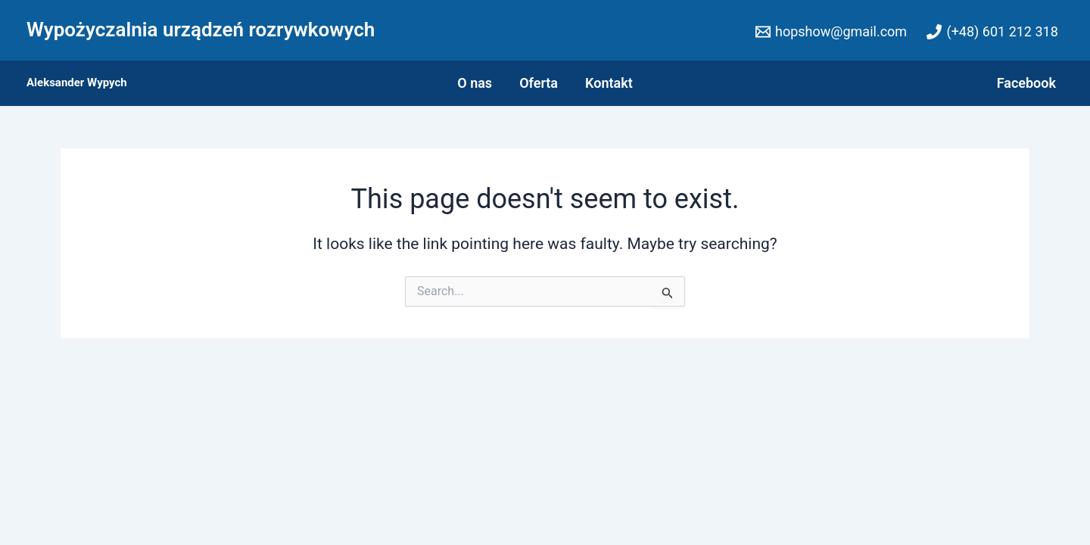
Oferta (538, 83)
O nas (474, 83)
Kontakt (609, 83)
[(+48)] (992, 31)
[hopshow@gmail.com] (831, 31)
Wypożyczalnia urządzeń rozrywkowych (200, 29)
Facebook (1026, 83)
